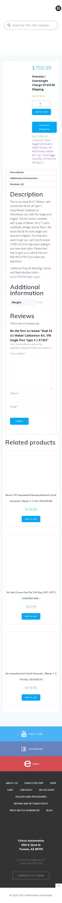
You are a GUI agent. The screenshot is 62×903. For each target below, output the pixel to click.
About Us (12, 783)
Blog (49, 810)
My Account (47, 789)
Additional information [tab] (23, 178)
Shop (53, 783)
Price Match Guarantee (25, 810)
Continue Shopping (44, 127)
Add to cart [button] (31, 519)
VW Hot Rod (49, 158)
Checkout (26, 789)
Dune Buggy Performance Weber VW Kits (42, 144)
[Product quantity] (41, 103)
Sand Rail (37, 158)
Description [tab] (17, 172)
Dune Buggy (48, 155)
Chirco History (33, 783)
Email (14, 406)
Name (15, 393)
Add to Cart (41, 111)
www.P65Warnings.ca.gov (25, 277)
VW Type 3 (37, 162)
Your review (18, 353)
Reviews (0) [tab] (17, 184)
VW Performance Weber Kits (42, 151)
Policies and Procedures (31, 796)
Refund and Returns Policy (31, 803)
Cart (10, 789)
